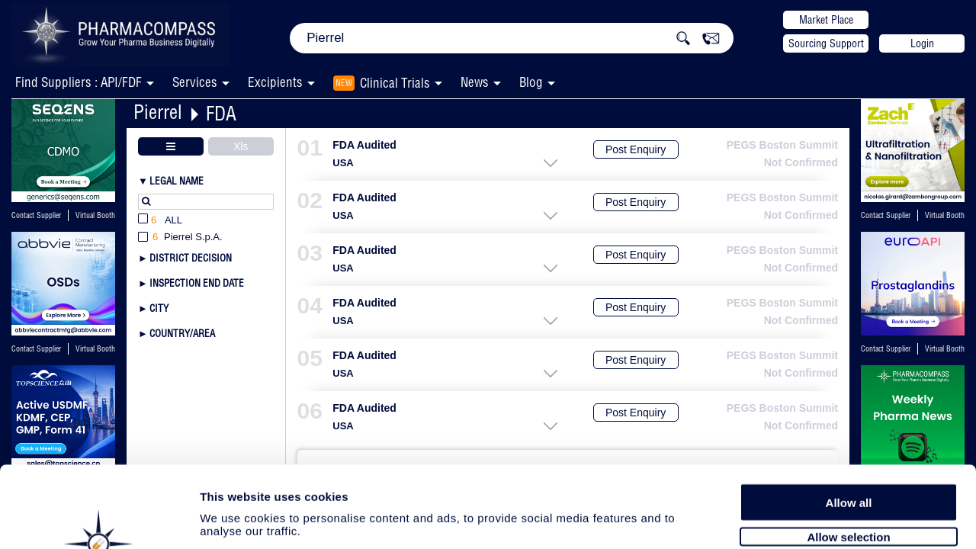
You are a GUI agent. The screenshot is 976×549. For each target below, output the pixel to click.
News (475, 82)
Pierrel (157, 112)
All (160, 221)
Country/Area (182, 333)
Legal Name (176, 181)
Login (922, 43)
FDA (221, 113)
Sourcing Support (826, 43)
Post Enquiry (635, 149)
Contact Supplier (36, 215)
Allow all (849, 421)
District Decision (190, 258)
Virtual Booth (95, 215)
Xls (240, 146)
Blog (531, 82)
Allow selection (848, 455)
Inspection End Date (196, 283)
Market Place (826, 20)
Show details (800, 519)
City (159, 308)
